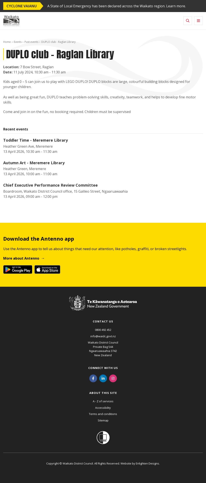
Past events (31, 42)
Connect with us (103, 368)
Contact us (103, 321)
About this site (103, 393)
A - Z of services (103, 401)
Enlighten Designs (147, 463)
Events (18, 42)
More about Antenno (21, 258)
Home (7, 42)
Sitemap (103, 420)
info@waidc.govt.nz (103, 336)
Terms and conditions (103, 414)
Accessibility (103, 408)
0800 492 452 (103, 330)
